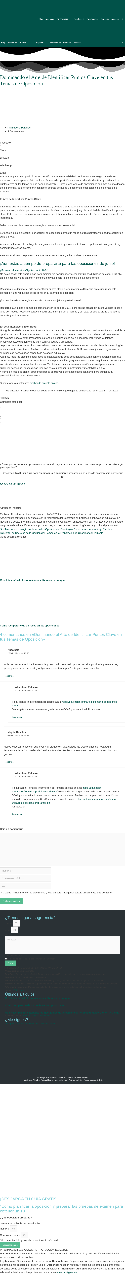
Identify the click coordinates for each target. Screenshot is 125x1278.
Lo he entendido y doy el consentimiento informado (30, 1240)
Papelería (80, 19)
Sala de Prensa (53, 1080)
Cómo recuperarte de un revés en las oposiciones (29, 625)
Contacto (105, 19)
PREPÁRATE (64, 19)
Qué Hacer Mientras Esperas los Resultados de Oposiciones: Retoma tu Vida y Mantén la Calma (62, 1012)
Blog (41, 19)
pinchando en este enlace (44, 383)
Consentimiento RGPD (16, 955)
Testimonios (92, 19)
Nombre (9, 923)
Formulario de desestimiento (93, 1080)
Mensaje (9, 934)
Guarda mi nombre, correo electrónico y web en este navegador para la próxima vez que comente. (57, 892)
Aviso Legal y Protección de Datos (71, 1080)
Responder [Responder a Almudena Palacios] (17, 717)
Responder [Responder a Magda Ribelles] (9, 762)
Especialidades (32, 1223)
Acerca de (49, 19)
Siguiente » (45, 1016)
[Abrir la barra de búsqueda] (122, 19)
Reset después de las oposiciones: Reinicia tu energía (32, 580)
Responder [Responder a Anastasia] (9, 676)
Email (8, 930)
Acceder (115, 19)
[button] (62, 141)
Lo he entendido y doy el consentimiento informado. (31, 959)
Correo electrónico (10, 1235)
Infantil (17, 1223)
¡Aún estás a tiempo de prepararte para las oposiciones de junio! (57, 263)
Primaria (7, 1223)
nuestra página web (67, 1272)
